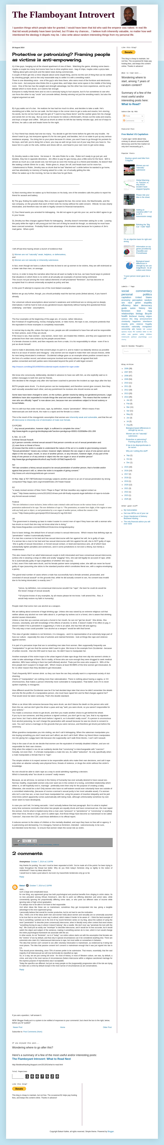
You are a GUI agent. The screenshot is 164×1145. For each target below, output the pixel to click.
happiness (136, 321)
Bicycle (148, 313)
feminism (22, 845)
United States (143, 297)
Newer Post (17, 1027)
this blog (134, 319)
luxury (139, 329)
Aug (128, 425)
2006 (126, 368)
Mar (128, 407)
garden (135, 334)
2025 (126, 499)
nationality (136, 327)
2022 (126, 492)
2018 (126, 478)
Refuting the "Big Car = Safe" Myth (143, 226)
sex (36, 845)
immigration (147, 327)
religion (149, 316)
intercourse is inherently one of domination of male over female (42, 420)
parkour (134, 337)
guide (124, 308)
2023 (126, 495)
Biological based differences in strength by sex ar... (138, 429)
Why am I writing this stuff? (137, 451)
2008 (126, 376)
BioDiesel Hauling (136, 316)
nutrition (139, 332)
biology (139, 313)
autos (132, 308)
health (124, 316)
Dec (128, 462)
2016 (126, 471)
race (130, 302)
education (125, 327)
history (142, 308)
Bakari (22, 886)
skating (123, 339)
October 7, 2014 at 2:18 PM (42, 862)
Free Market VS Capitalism (134, 134)
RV (134, 332)
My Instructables (130, 510)
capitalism (126, 297)
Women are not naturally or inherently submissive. (36, 260)
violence (56, 845)
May (128, 414)
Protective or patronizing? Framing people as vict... (137, 440)
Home (62, 1027)
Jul (127, 421)
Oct (128, 459)
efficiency (126, 305)
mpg (150, 311)
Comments (128, 121)
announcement (146, 319)
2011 (126, 386)
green (138, 302)
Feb (128, 404)
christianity (125, 321)
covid (150, 337)
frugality (148, 324)
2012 (126, 390)
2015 (126, 467)
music (130, 332)
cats (129, 334)
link (150, 308)
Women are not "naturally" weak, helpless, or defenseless (39, 254)
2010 (126, 383)
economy (125, 300)
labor (135, 305)
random (148, 300)
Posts (126, 116)
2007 (126, 372)
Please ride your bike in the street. (143, 196)
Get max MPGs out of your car (136, 513)
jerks (132, 324)
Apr (128, 411)
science (124, 319)
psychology (142, 337)
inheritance (147, 321)
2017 (126, 474)
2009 (126, 379)
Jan (128, 400)
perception (30, 845)
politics (147, 294)
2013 (126, 393)
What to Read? (131, 104)
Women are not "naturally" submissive (142, 167)
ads (133, 329)
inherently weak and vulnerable (83, 417)
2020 (126, 485)
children (149, 334)
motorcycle (125, 337)
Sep (128, 455)
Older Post (107, 1027)
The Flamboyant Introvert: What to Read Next (41, 1058)
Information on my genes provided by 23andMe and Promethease (143, 250)
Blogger (111, 1131)
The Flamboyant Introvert (63, 15)
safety (142, 334)
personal (127, 294)
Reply (21, 877)
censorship (125, 329)
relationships (127, 313)
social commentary (45, 845)
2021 (126, 488)
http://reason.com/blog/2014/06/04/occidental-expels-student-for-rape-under (45, 367)
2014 (126, 397)
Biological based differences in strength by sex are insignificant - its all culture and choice (144, 265)
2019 (126, 481)
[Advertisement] (133, 575)
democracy (146, 305)
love (139, 311)
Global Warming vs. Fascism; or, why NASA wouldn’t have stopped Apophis (143, 184)
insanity (124, 324)
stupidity (148, 302)
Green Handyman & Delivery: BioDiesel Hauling (135, 517)
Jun (128, 418)
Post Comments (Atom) (32, 1032)
